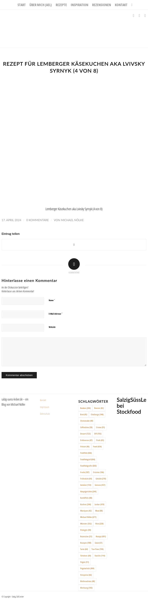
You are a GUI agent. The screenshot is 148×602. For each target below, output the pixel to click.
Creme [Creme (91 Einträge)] (100, 427)
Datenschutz (45, 413)
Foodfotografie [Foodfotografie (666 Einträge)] (88, 465)
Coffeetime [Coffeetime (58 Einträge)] (86, 427)
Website (52, 326)
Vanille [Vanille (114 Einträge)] (100, 555)
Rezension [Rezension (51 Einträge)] (86, 536)
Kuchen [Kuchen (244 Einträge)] (85, 504)
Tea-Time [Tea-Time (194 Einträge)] (97, 549)
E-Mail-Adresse (55, 313)
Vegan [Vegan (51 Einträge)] (84, 561)
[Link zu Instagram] (139, 15)
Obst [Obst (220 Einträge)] (99, 523)
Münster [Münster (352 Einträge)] (86, 523)
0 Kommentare (37, 220)
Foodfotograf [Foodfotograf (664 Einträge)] (87, 459)
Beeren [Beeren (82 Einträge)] (99, 408)
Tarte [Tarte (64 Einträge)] (84, 549)
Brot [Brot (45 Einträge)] (83, 414)
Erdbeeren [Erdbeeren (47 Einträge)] (86, 440)
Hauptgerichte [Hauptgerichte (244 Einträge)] (88, 491)
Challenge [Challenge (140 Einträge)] (97, 414)
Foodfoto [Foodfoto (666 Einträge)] (86, 452)
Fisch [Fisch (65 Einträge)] (100, 440)
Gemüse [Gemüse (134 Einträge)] (85, 484)
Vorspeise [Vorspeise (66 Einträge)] (86, 574)
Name (52, 300)
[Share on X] (74, 244)
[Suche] (130, 5)
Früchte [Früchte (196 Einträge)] (98, 472)
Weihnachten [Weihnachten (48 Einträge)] (87, 581)
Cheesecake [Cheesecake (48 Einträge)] (86, 420)
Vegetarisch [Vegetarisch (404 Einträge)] (87, 568)
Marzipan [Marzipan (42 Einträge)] (86, 510)
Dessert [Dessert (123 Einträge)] (85, 433)
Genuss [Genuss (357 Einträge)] (100, 484)
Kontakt (43, 400)
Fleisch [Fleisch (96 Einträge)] (84, 446)
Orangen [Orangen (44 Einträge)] (85, 529)
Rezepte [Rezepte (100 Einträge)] (85, 542)
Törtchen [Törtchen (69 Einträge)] (85, 555)
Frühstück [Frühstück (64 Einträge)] (86, 478)
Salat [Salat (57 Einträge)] (98, 542)
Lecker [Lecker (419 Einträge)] (99, 504)
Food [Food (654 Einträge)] (97, 446)
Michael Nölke (72, 220)
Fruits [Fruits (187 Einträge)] (84, 472)
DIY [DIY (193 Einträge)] (97, 433)
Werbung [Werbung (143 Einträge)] (86, 587)
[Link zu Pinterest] (145, 15)
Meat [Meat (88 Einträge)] (99, 510)
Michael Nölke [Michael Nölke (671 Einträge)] (88, 517)
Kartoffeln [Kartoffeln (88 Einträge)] (86, 497)
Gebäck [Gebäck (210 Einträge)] (101, 478)
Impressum (44, 407)
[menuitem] (22, 5)
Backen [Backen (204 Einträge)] (85, 408)
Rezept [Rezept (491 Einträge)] (101, 536)
